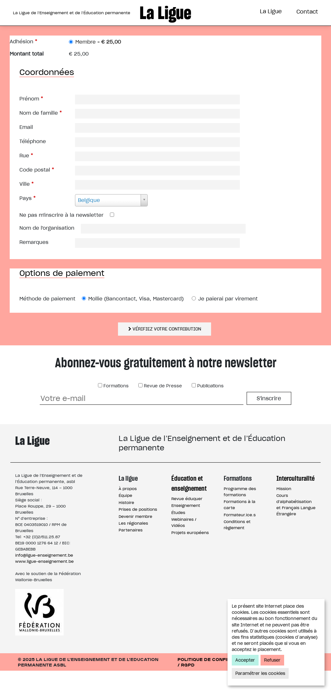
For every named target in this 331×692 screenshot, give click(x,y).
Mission (283, 510)
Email (26, 148)
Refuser (272, 660)
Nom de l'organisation (46, 249)
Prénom (31, 120)
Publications (210, 407)
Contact (307, 11)
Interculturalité (241, 36)
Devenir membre (135, 537)
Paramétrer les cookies (260, 673)
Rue (26, 177)
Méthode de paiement (47, 320)
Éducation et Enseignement (106, 36)
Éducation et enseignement (189, 504)
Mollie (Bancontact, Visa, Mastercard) (136, 320)
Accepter (245, 660)
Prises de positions (138, 530)
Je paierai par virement (228, 320)
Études (178, 533)
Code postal (36, 191)
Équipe (125, 516)
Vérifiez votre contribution (164, 350)
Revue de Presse (162, 407)
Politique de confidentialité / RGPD (216, 683)
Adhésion (23, 63)
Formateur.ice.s (240, 536)
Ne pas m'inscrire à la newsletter (61, 236)
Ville (26, 205)
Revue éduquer (186, 520)
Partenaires (131, 551)
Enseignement (185, 526)
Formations (182, 36)
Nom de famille (40, 134)
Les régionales (133, 544)
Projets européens (190, 553)
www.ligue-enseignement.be (44, 582)
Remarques (33, 263)
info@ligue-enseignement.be (44, 576)
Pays (27, 219)
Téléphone (32, 163)
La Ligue (271, 11)
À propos (128, 510)
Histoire (126, 523)
